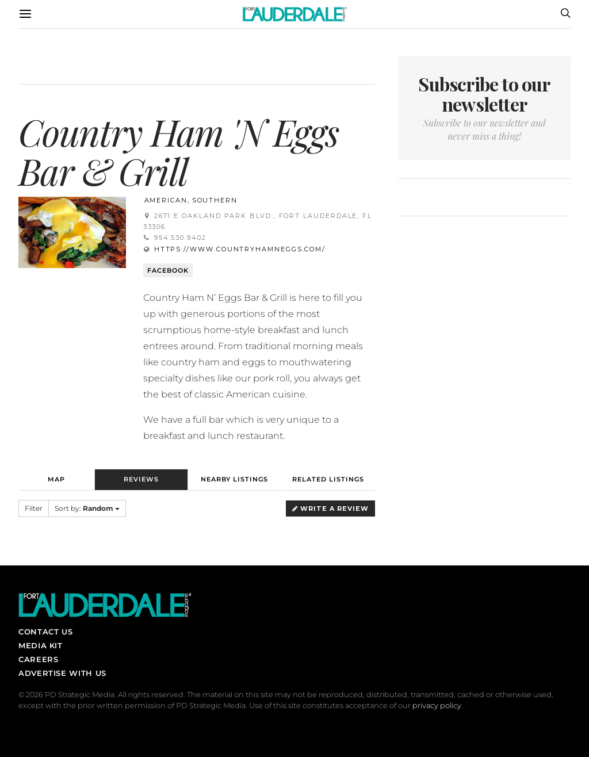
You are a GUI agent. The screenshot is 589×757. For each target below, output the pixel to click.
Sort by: (87, 508)
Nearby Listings (234, 479)
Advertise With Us (62, 673)
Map (56, 479)
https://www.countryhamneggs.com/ (240, 249)
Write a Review (330, 508)
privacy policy (436, 705)
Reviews (141, 479)
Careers (38, 659)
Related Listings (328, 479)
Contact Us (45, 631)
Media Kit (40, 645)
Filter (34, 508)
